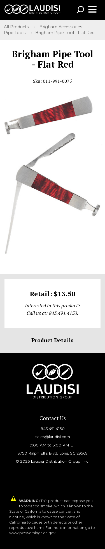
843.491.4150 (53, 428)
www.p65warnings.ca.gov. (32, 533)
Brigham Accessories (61, 26)
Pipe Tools (15, 32)
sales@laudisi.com (52, 436)
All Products (17, 26)
